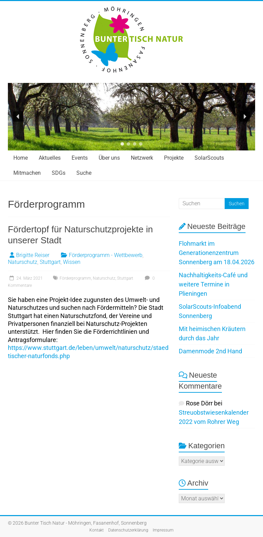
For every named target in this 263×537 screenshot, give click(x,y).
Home (20, 158)
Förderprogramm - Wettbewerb (105, 255)
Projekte (174, 158)
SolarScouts (209, 158)
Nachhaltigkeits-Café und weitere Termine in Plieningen (213, 284)
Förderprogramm (75, 278)
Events (80, 158)
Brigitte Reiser (32, 255)
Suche (83, 173)
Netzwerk (142, 158)
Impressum (163, 530)
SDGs (58, 173)
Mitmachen (27, 173)
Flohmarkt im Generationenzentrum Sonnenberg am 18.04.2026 (216, 253)
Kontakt (96, 530)
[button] (18, 116)
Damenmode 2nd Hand (210, 351)
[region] (131, 116)
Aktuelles (50, 158)
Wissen (71, 262)
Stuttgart (50, 262)
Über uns (109, 158)
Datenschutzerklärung (128, 530)
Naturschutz (22, 262)
